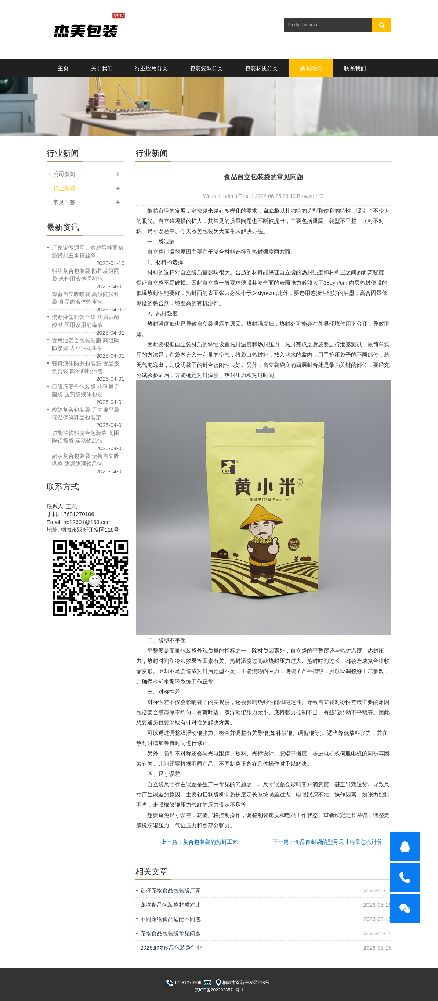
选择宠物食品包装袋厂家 (170, 890)
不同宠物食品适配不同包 (170, 919)
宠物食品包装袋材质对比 (170, 904)
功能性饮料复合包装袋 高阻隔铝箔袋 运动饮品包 (85, 437)
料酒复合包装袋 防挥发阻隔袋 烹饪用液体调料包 (85, 275)
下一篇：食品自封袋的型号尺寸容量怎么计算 (327, 842)
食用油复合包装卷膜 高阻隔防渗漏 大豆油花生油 (85, 344)
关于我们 (102, 68)
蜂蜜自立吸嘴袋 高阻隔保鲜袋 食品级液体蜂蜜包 (85, 298)
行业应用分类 (151, 68)
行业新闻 (64, 188)
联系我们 (355, 68)
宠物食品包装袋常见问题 (170, 933)
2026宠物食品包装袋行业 (171, 947)
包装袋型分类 (206, 68)
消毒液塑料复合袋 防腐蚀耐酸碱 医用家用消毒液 (85, 321)
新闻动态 (311, 68)
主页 (63, 68)
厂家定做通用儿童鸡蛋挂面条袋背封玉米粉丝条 (87, 252)
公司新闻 (64, 174)
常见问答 (64, 202)
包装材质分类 (261, 68)
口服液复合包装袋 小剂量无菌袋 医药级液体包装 (85, 390)
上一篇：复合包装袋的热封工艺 (199, 842)
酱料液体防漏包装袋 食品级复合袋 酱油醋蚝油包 (85, 367)
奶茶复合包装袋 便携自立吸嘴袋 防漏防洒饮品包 (85, 460)
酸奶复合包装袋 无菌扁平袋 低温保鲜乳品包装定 (85, 413)
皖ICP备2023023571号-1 (219, 990)
